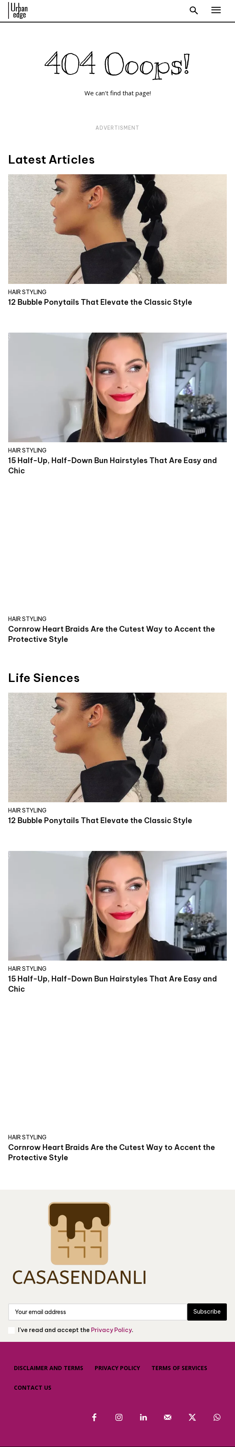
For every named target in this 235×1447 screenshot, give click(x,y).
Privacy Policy (111, 1330)
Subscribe (207, 1311)
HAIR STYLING (27, 292)
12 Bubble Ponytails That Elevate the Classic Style (100, 302)
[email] (97, 1312)
